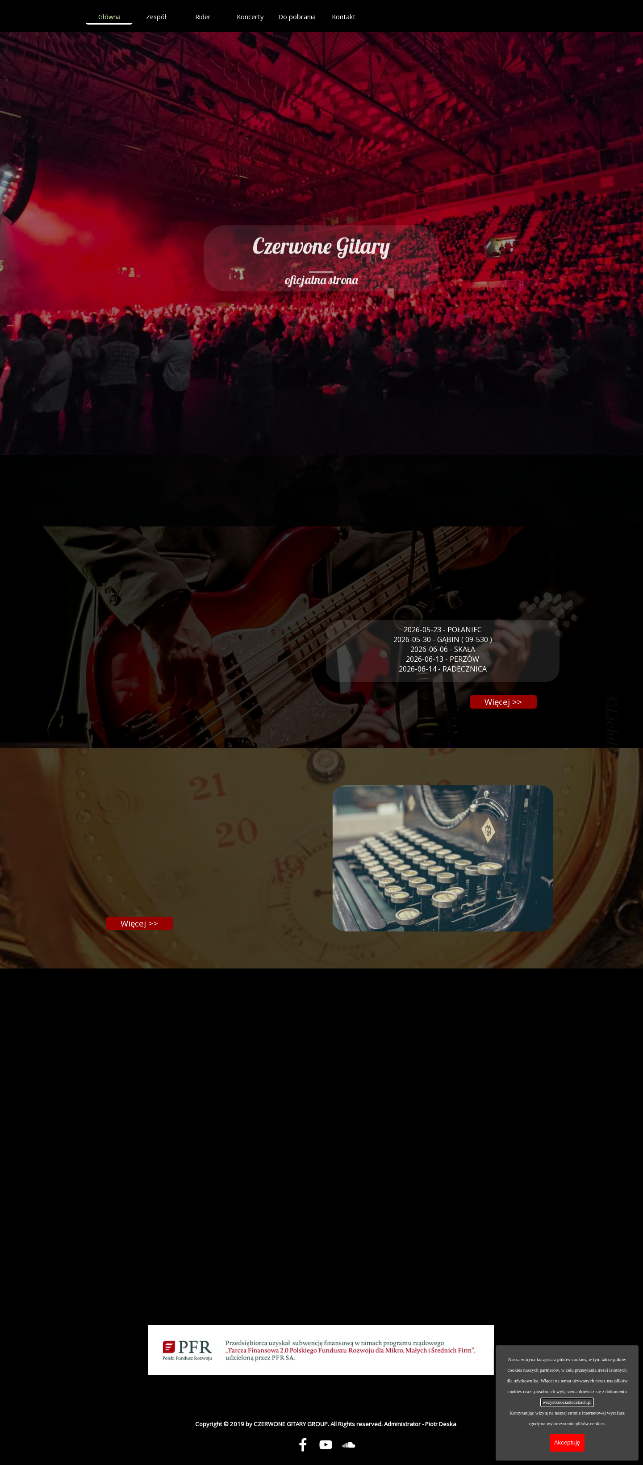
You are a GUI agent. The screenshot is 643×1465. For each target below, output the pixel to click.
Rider (203, 16)
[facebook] (303, 1444)
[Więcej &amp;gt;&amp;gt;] (503, 702)
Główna (109, 16)
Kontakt (343, 16)
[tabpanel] (321, 246)
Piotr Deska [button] (440, 1424)
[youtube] (325, 1444)
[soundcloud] (348, 1444)
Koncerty (250, 16)
